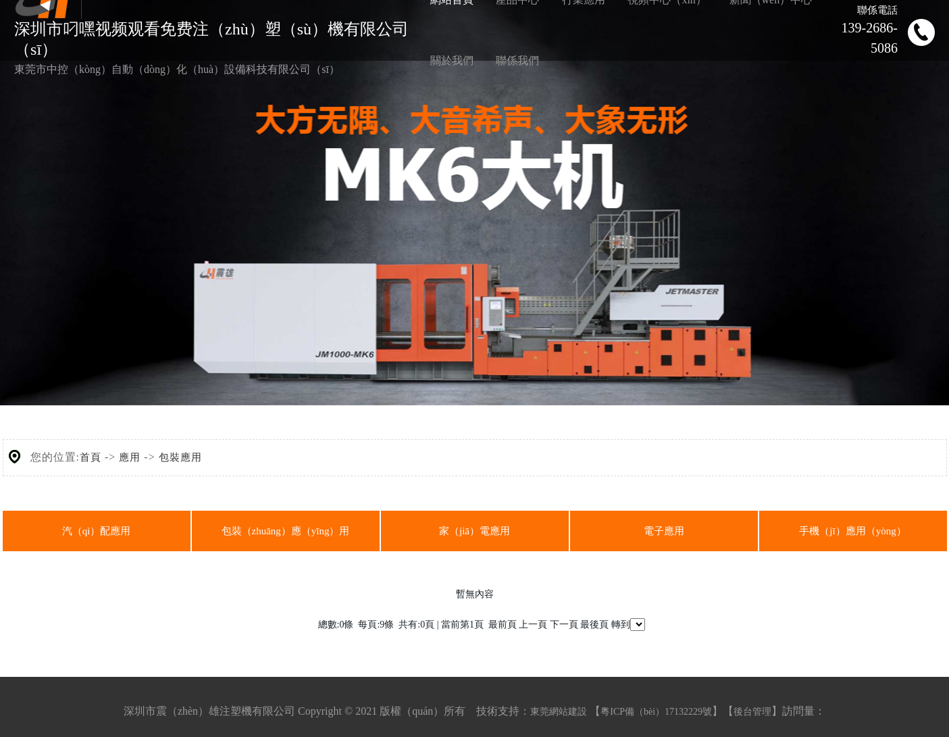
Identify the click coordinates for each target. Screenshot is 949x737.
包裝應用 (180, 457)
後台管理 (752, 712)
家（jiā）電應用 (474, 531)
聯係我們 (517, 60)
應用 (129, 457)
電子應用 (664, 531)
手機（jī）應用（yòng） (852, 531)
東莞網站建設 (558, 712)
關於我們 (451, 60)
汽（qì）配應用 (96, 531)
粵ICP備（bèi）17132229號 (656, 712)
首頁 (90, 457)
